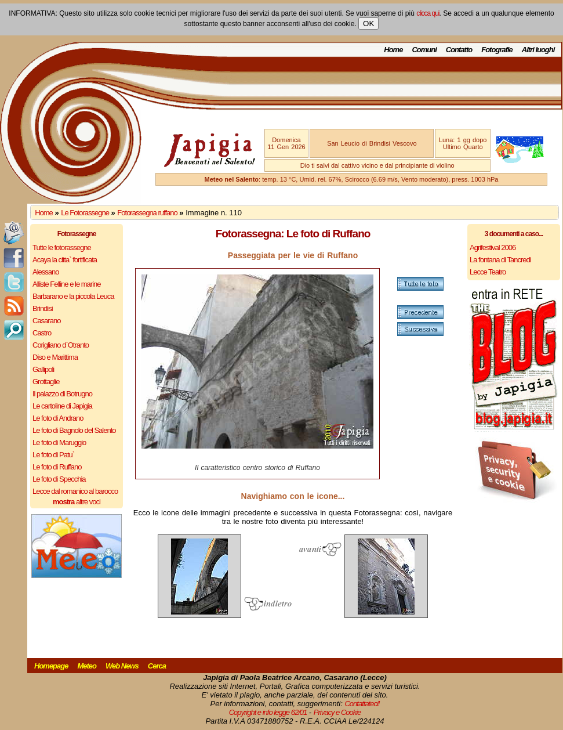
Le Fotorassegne (85, 212)
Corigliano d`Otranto (60, 345)
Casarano (46, 320)
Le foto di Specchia (59, 479)
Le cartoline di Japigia (62, 406)
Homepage (51, 666)
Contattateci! (361, 703)
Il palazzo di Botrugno (62, 393)
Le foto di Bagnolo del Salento (73, 430)
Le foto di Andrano (57, 418)
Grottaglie (45, 381)
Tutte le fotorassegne (61, 247)
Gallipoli (43, 369)
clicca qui (427, 13)
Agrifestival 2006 (492, 247)
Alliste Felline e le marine (66, 284)
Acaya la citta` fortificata (64, 259)
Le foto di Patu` (53, 454)
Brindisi (42, 308)
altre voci (76, 501)
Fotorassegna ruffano (147, 212)
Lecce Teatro (488, 272)
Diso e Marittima (55, 357)
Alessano (45, 272)
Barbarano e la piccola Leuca (73, 296)
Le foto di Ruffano (56, 466)
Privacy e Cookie (337, 712)
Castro (41, 332)
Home (393, 49)
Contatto (459, 49)
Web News (122, 666)
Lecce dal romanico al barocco (75, 491)
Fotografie (497, 49)
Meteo (86, 666)
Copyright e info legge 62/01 (268, 712)
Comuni (424, 49)
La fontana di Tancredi (500, 259)
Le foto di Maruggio (59, 442)
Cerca (157, 666)
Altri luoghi (538, 49)
